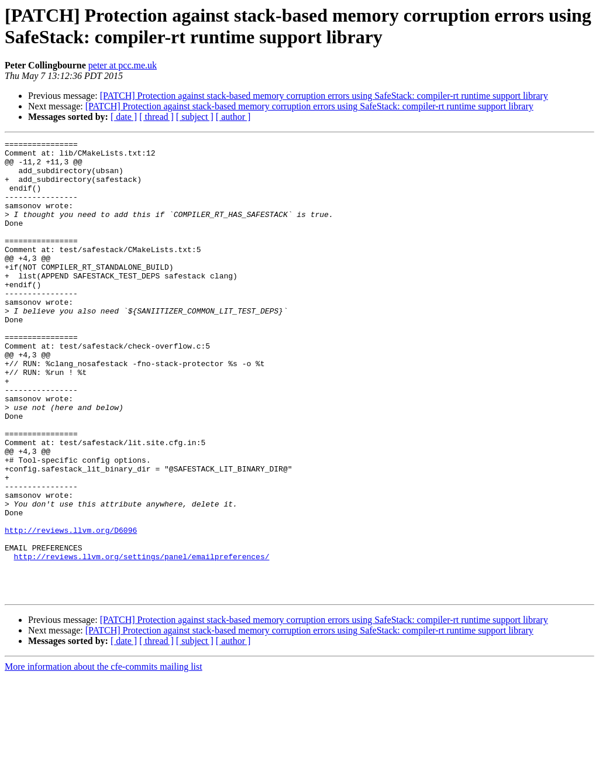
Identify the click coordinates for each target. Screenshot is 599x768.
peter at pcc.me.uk (122, 65)
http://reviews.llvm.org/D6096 (71, 609)
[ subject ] (195, 117)
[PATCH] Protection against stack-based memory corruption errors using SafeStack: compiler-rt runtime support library (324, 96)
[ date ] (124, 117)
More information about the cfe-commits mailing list (103, 758)
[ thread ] (156, 117)
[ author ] (233, 117)
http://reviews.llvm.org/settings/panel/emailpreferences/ (142, 640)
